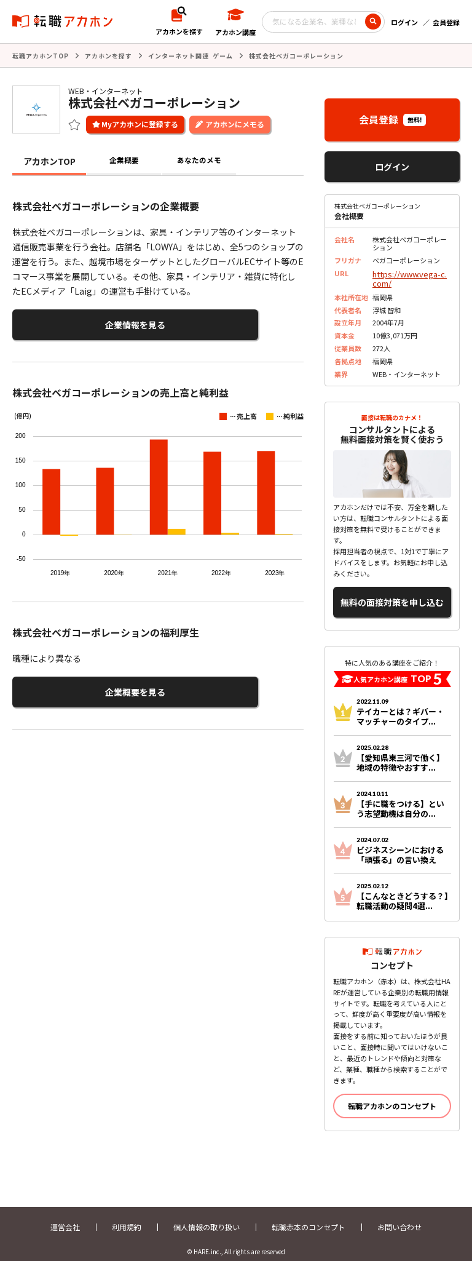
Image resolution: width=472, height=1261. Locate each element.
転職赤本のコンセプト (308, 1216)
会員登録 (446, 22)
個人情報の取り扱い (206, 1216)
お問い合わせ (399, 1216)
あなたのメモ (199, 160)
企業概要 (124, 160)
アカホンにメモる (234, 122)
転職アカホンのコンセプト (392, 1095)
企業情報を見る (72, 322)
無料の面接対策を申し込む (392, 594)
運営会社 (65, 1216)
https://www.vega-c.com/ (408, 276)
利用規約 (126, 1216)
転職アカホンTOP (40, 55)
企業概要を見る (72, 685)
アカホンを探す (108, 55)
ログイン (404, 22)
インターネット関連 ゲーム (190, 55)
